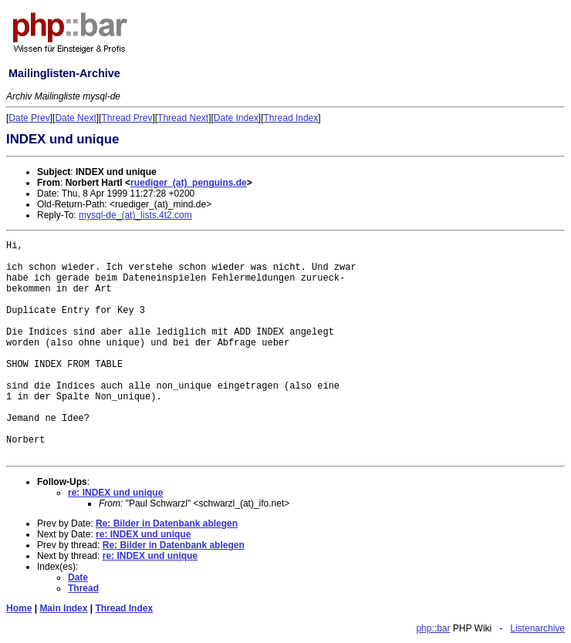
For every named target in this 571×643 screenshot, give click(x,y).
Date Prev (28, 118)
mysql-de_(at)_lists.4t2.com (135, 215)
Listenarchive (537, 628)
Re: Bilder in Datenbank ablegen (167, 523)
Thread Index (291, 118)
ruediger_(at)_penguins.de (188, 182)
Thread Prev (126, 118)
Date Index (236, 118)
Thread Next (182, 118)
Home (19, 608)
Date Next (75, 118)
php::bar (433, 628)
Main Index (63, 608)
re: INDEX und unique (115, 492)
